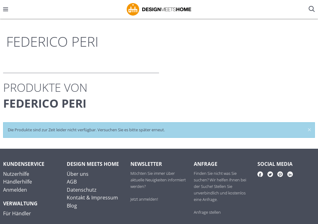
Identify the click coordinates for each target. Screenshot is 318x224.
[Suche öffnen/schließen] (312, 9)
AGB (72, 181)
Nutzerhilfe (16, 173)
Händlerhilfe (17, 181)
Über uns (78, 173)
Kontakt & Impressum (92, 197)
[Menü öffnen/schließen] (5, 9)
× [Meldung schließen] (309, 130)
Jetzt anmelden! (144, 199)
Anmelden (15, 189)
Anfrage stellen (207, 212)
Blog (72, 205)
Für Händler (17, 213)
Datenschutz (82, 189)
